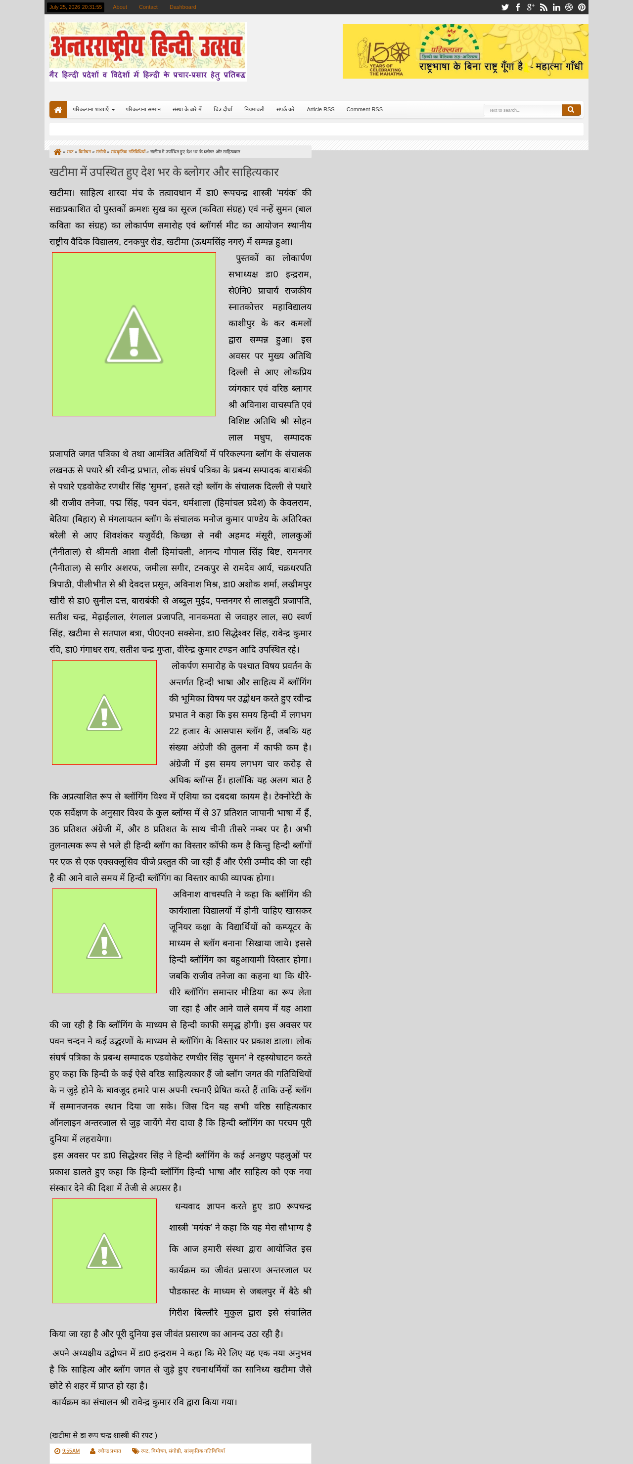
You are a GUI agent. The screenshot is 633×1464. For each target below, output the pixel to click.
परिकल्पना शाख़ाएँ (91, 109)
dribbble (569, 7)
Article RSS (320, 109)
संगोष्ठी (175, 1451)
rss (543, 7)
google (530, 7)
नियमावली (254, 109)
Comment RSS (365, 109)
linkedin (556, 7)
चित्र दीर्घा (223, 109)
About (120, 7)
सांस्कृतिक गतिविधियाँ (205, 1451)
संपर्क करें (285, 109)
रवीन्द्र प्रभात (109, 1451)
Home (58, 109)
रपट (144, 1451)
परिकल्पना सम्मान (143, 109)
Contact (148, 7)
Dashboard (183, 7)
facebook (517, 7)
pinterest (582, 7)
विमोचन (158, 1451)
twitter (504, 7)
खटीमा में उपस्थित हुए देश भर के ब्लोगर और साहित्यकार (164, 170)
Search (571, 110)
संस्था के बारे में (187, 109)
